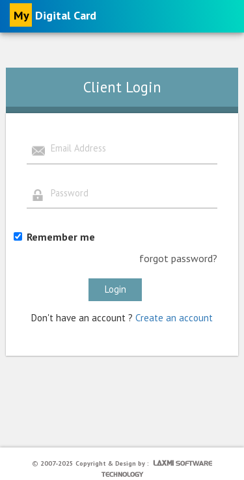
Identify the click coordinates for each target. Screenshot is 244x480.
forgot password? (178, 258)
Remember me (61, 236)
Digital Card (53, 15)
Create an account (174, 318)
